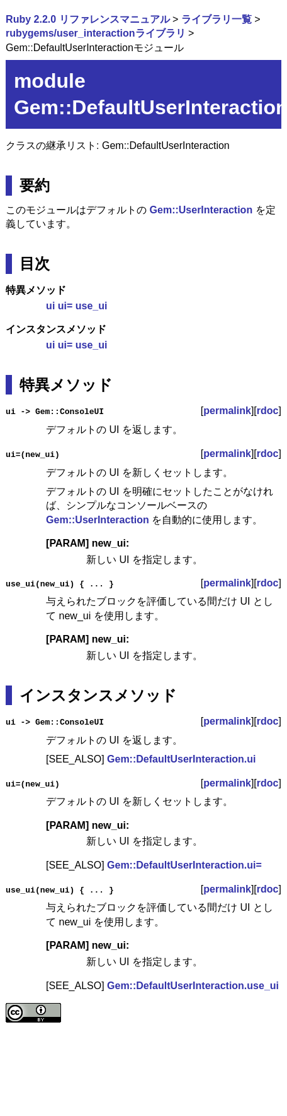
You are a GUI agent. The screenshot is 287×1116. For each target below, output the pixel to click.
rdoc (268, 410)
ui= (65, 305)
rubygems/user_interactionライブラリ (95, 33)
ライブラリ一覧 (216, 19)
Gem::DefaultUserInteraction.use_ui (193, 985)
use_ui (92, 305)
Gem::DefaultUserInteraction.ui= (184, 865)
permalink (227, 410)
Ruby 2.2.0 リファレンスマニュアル (87, 19)
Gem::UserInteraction (201, 210)
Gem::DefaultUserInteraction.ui (181, 759)
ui (50, 305)
